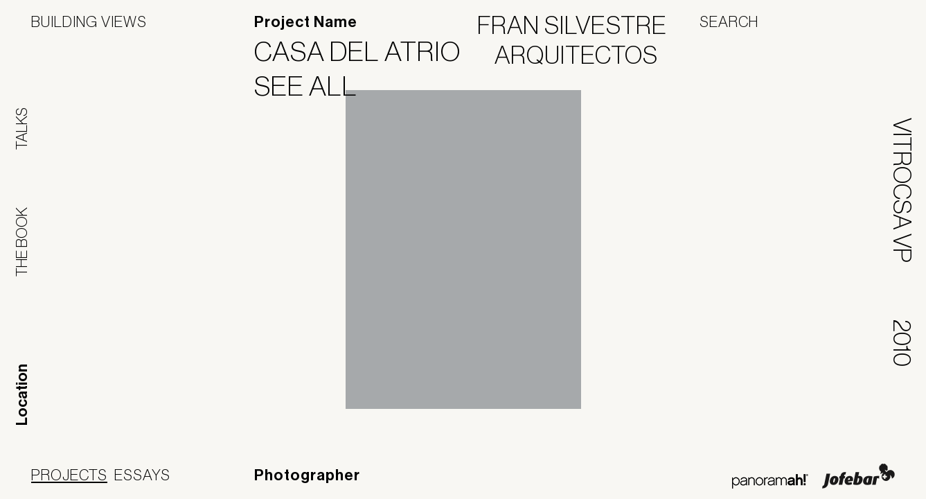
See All (314, 86)
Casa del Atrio (366, 51)
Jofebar (858, 476)
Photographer (307, 475)
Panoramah (769, 481)
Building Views (89, 21)
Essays (142, 474)
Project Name (305, 22)
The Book (21, 242)
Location (22, 395)
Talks (21, 128)
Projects (69, 474)
